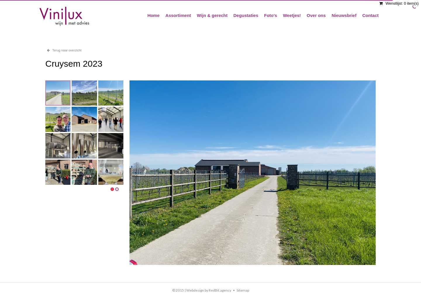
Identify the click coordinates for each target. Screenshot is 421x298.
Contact (370, 15)
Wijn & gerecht (212, 15)
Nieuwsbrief (344, 15)
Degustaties (245, 15)
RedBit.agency (220, 290)
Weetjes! (292, 15)
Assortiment (178, 15)
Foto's (270, 15)
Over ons (316, 15)
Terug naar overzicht (64, 50)
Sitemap (243, 290)
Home (153, 15)
